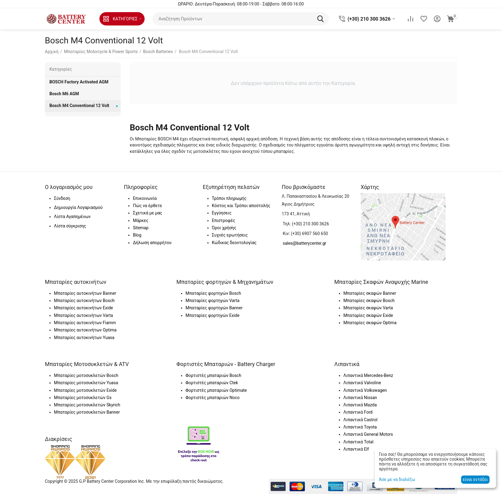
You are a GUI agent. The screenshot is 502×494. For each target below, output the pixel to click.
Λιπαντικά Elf (356, 449)
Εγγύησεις (222, 212)
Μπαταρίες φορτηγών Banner (214, 307)
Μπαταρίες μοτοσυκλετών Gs (83, 397)
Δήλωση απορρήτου (152, 242)
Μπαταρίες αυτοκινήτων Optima (85, 330)
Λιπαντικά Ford (358, 412)
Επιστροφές (223, 220)
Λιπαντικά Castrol (360, 419)
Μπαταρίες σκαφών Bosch (369, 300)
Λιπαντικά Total (358, 441)
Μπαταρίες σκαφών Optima (370, 322)
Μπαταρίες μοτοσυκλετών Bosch (86, 375)
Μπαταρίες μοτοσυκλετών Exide (85, 390)
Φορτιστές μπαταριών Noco (212, 397)
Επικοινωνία (144, 198)
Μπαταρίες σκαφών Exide (368, 315)
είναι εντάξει (475, 479)
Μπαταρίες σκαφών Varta (368, 307)
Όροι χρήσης (224, 227)
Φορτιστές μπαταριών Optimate (216, 390)
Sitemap (140, 227)
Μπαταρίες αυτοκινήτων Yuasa (84, 337)
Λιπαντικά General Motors (368, 434)
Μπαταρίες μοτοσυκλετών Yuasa (86, 382)
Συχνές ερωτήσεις (230, 235)
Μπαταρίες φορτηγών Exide (212, 315)
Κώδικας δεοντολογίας (234, 242)
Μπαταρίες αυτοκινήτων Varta (83, 315)
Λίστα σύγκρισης (70, 225)
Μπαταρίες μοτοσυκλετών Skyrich (87, 404)
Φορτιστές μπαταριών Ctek (212, 382)
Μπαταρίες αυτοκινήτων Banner (85, 293)
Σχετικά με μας (147, 212)
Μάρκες (140, 220)
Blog (137, 235)
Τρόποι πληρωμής (229, 198)
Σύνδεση (62, 198)
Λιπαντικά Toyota (360, 427)
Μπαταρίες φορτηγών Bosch (213, 293)
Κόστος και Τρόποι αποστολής (241, 205)
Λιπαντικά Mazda (360, 404)
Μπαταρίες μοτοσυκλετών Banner (87, 412)
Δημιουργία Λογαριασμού (78, 207)
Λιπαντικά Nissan (360, 397)
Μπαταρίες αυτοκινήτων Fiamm (85, 322)
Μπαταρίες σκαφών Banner (369, 293)
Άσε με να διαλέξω (397, 479)
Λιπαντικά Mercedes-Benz (368, 375)
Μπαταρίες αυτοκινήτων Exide (83, 307)
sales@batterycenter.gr (304, 243)
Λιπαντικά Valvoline (362, 382)
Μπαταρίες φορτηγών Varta (212, 300)
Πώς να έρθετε (147, 205)
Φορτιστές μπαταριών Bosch (213, 375)
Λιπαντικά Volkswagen (365, 390)
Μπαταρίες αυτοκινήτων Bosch (84, 300)
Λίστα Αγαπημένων (72, 216)
